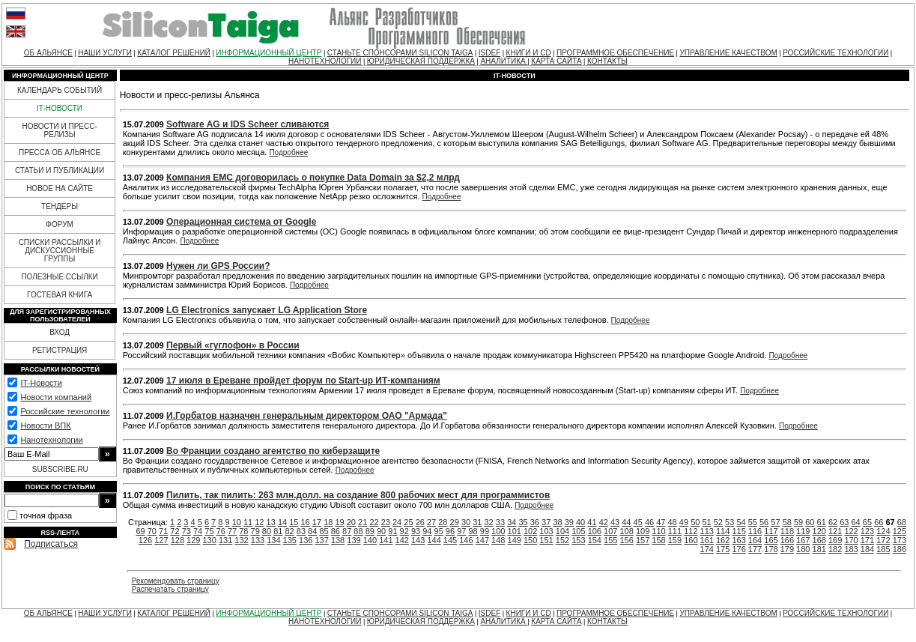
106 (594, 531)
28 (442, 522)
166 (787, 540)
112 (690, 531)
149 (514, 540)
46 (649, 522)
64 (856, 522)
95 (438, 531)
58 (787, 522)
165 (770, 540)
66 (878, 522)
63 (844, 522)
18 (328, 522)
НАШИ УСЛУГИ (105, 53)
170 (851, 540)
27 (431, 522)
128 (177, 540)
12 (259, 522)
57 (775, 522)
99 (484, 531)
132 (241, 540)
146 (466, 540)
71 (163, 531)
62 (832, 522)
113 (707, 531)
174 (707, 549)
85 (323, 531)
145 (450, 540)
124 (883, 531)
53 (729, 522)
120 (819, 531)
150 (530, 540)
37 (546, 522)
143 (418, 540)
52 (718, 522)
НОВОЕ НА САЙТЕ (59, 188)
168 (819, 540)
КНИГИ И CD (528, 53)
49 (683, 522)
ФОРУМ (59, 224)
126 (145, 540)
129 (193, 540)
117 (770, 531)
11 (247, 522)
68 (901, 522)
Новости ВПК (45, 425)
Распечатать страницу (170, 589)
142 (402, 540)
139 (353, 540)
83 (301, 531)
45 (638, 522)
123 (867, 531)
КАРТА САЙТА (556, 61)
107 (610, 531)
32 (489, 522)
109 (642, 531)
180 (803, 549)
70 (152, 531)
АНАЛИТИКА (503, 61)
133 (257, 540)
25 (408, 522)
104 (562, 531)
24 (396, 522)
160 (690, 540)
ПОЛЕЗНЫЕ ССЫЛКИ (59, 277)
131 (225, 540)
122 (851, 531)
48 (672, 522)
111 (675, 531)
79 (255, 531)
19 (339, 522)
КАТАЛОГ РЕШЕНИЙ (173, 53)
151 (546, 540)
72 (174, 531)
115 (738, 531)
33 (500, 522)
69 (140, 531)
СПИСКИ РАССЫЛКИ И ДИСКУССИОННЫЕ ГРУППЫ (60, 250)
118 (787, 531)
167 (803, 540)
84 (312, 531)
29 (454, 522)
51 (706, 522)
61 (821, 522)
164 (755, 540)
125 (899, 531)
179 (787, 549)
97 (461, 531)
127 (161, 540)
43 (614, 522)
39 (569, 522)
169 (835, 540)
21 (362, 522)
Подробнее (288, 152)
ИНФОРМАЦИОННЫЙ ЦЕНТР (268, 53)
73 (186, 531)
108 (626, 531)
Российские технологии (64, 411)
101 (514, 531)
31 (477, 522)
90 (381, 531)
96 (450, 531)
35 (522, 522)
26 (420, 522)
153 (578, 540)
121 (835, 531)
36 (534, 522)
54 (740, 522)
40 (580, 522)
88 (358, 531)
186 (899, 549)
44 (626, 522)
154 (594, 540)
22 (373, 522)
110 (658, 531)
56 (763, 522)
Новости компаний (55, 397)
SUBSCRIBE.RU (60, 469)
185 (883, 549)
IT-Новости (40, 382)
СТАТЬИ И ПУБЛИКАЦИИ (59, 170)
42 (603, 522)
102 (530, 531)
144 (433, 540)
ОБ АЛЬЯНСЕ (48, 53)
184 (867, 549)
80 (266, 531)
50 (695, 522)
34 (511, 522)
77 (232, 531)
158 (658, 540)
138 (338, 540)
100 (498, 531)
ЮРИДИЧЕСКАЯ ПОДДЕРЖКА (421, 61)
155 (610, 540)
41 (591, 522)
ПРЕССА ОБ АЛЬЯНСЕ (59, 152)
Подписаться (51, 544)
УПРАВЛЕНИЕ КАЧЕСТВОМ (728, 53)
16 (305, 522)
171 (867, 540)
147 (482, 540)
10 (236, 522)
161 (707, 540)
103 (546, 531)
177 (755, 549)
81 (277, 531)
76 (220, 531)
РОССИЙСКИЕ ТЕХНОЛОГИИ (835, 53)
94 (426, 531)
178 (770, 549)
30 (465, 522)
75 (208, 531)
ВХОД (59, 332)
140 (370, 540)
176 (738, 549)
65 (867, 522)
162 (723, 540)
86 (335, 531)
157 (642, 540)
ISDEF (489, 53)
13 (271, 522)
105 (578, 531)
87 (346, 531)
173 (899, 540)
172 (883, 540)
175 (723, 549)
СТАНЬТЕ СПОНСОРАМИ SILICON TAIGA (400, 53)
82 (289, 531)
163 (738, 540)
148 (498, 540)
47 (660, 522)
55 (752, 522)
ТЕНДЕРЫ (59, 206)
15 (293, 522)
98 (472, 531)
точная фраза (45, 515)
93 (415, 531)
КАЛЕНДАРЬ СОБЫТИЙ (59, 90)
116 (755, 531)
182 (835, 549)
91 (392, 531)
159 (675, 540)
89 (370, 531)
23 (385, 522)
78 (243, 531)
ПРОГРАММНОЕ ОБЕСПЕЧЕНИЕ (615, 53)
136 (305, 540)
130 (209, 540)
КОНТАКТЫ (607, 61)
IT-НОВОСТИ (59, 108)
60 (809, 522)
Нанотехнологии (51, 439)
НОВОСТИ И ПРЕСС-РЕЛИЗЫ (59, 130)
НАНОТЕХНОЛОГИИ (324, 61)
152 (562, 540)
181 (819, 549)
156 (626, 540)
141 (385, 540)
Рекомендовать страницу (175, 581)
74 (197, 531)
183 (851, 549)
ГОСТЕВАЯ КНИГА (59, 295)
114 (723, 531)
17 (316, 522)
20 (351, 522)
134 (273, 540)
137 (321, 540)
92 (404, 531)
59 (798, 522)
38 (557, 522)
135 (290, 540)
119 (803, 531)
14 (282, 522)
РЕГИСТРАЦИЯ (59, 350)
